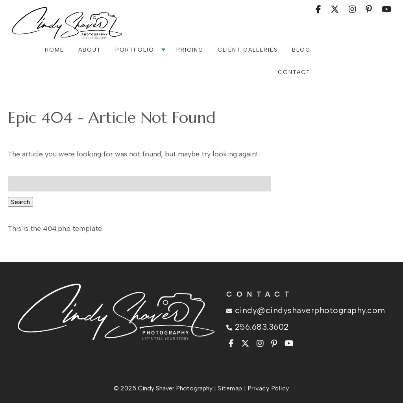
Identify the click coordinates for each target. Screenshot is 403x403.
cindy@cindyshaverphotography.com (305, 310)
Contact (294, 72)
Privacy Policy (268, 388)
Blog (301, 49)
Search (20, 202)
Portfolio (134, 49)
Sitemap (230, 388)
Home (54, 49)
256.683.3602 (257, 327)
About (89, 49)
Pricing (189, 49)
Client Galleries (248, 49)
